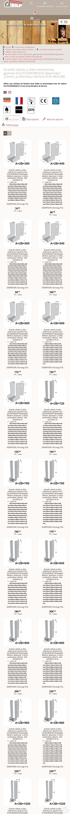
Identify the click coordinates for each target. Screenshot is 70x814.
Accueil (8, 47)
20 (9, 133)
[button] (64, 22)
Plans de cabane (35, 19)
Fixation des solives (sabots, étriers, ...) (20, 49)
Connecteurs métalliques (25, 47)
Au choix (12, 118)
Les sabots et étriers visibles (50, 49)
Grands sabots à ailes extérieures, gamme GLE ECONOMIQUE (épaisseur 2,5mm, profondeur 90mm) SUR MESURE (33, 59)
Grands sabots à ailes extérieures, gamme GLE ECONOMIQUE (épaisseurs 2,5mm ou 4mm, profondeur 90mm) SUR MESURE (33, 55)
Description (30, 118)
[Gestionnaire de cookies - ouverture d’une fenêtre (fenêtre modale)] (66, 810)
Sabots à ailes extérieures (15, 51)
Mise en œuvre (53, 118)
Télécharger (10, 124)
